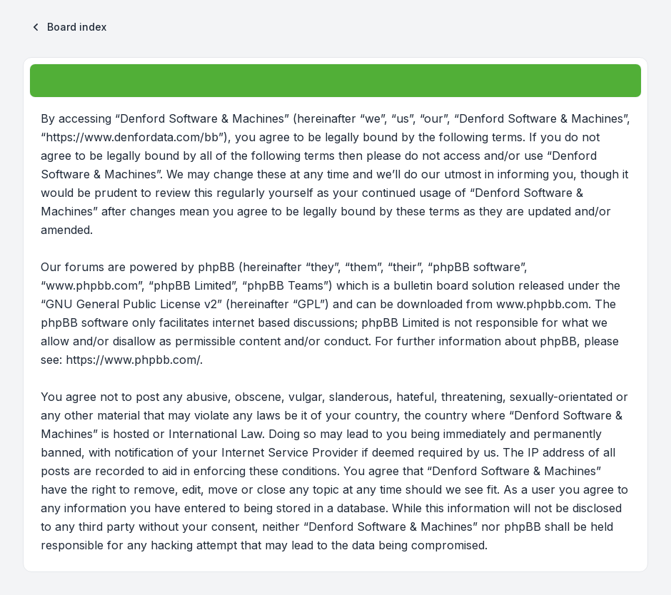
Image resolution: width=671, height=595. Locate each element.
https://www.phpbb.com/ (133, 359)
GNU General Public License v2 (131, 304)
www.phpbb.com (542, 304)
